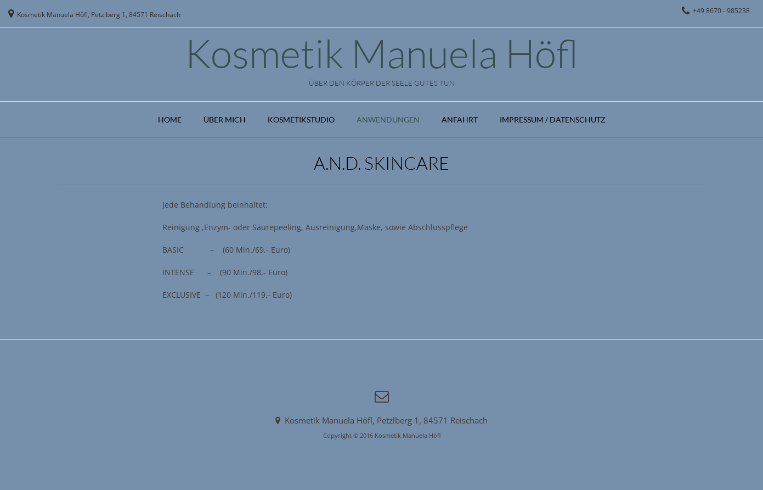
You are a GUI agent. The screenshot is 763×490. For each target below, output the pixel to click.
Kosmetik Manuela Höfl (382, 53)
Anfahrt (460, 119)
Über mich (225, 119)
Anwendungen (388, 119)
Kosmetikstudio (301, 119)
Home (170, 119)
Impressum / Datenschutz (553, 119)
